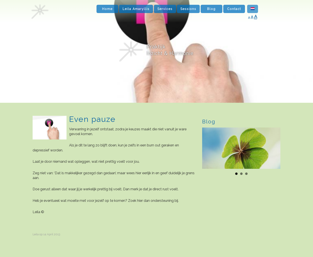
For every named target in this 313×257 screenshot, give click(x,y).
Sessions (188, 9)
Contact (234, 9)
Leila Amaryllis (136, 9)
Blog (211, 9)
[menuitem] (252, 9)
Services (165, 9)
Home (107, 9)
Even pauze (92, 119)
